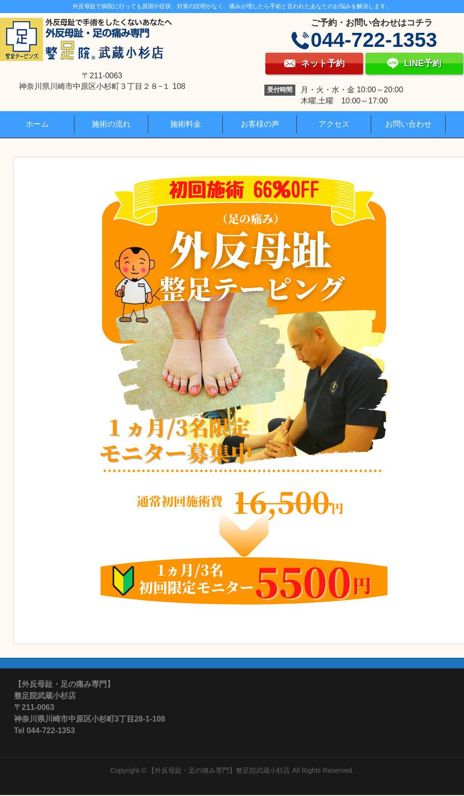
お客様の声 (260, 124)
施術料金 (185, 124)
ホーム (37, 124)
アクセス (334, 124)
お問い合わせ (408, 124)
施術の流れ (111, 124)
